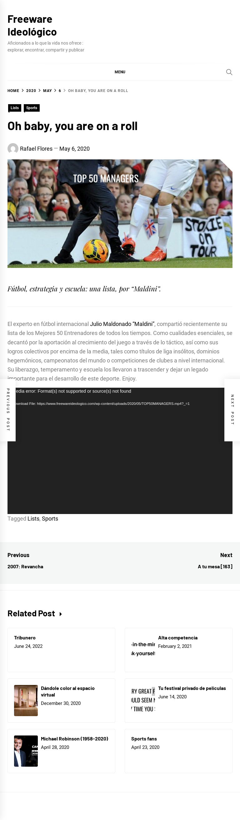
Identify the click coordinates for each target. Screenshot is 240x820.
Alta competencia (178, 637)
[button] (120, 71)
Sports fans (144, 738)
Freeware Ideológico (32, 25)
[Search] (229, 72)
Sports (31, 108)
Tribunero (25, 637)
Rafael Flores (36, 148)
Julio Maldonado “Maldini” (122, 324)
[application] (120, 451)
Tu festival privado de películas (192, 688)
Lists (15, 108)
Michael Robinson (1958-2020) (74, 738)
